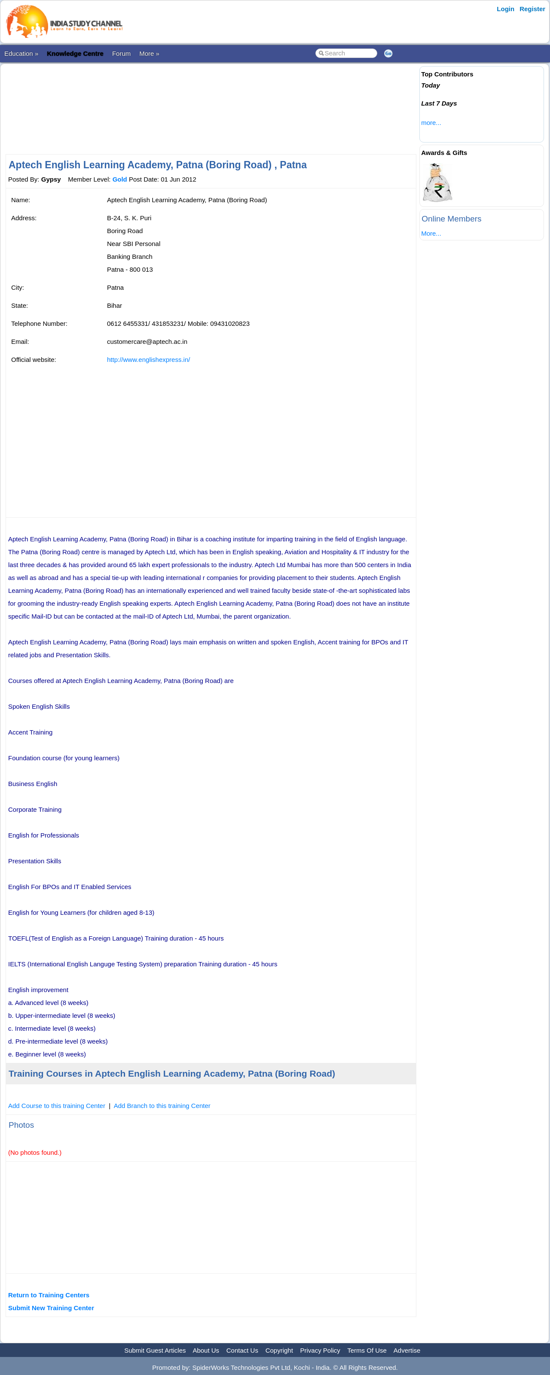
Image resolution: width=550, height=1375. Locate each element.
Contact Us (242, 1350)
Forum (121, 53)
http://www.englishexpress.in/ (148, 359)
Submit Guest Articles (155, 1350)
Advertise (407, 1350)
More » (149, 53)
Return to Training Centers (48, 1295)
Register (532, 8)
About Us (205, 1350)
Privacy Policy (320, 1350)
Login (505, 8)
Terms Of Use (367, 1350)
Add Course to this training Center (56, 1105)
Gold (120, 179)
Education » (21, 53)
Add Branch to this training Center (162, 1105)
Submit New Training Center (51, 1307)
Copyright (279, 1350)
